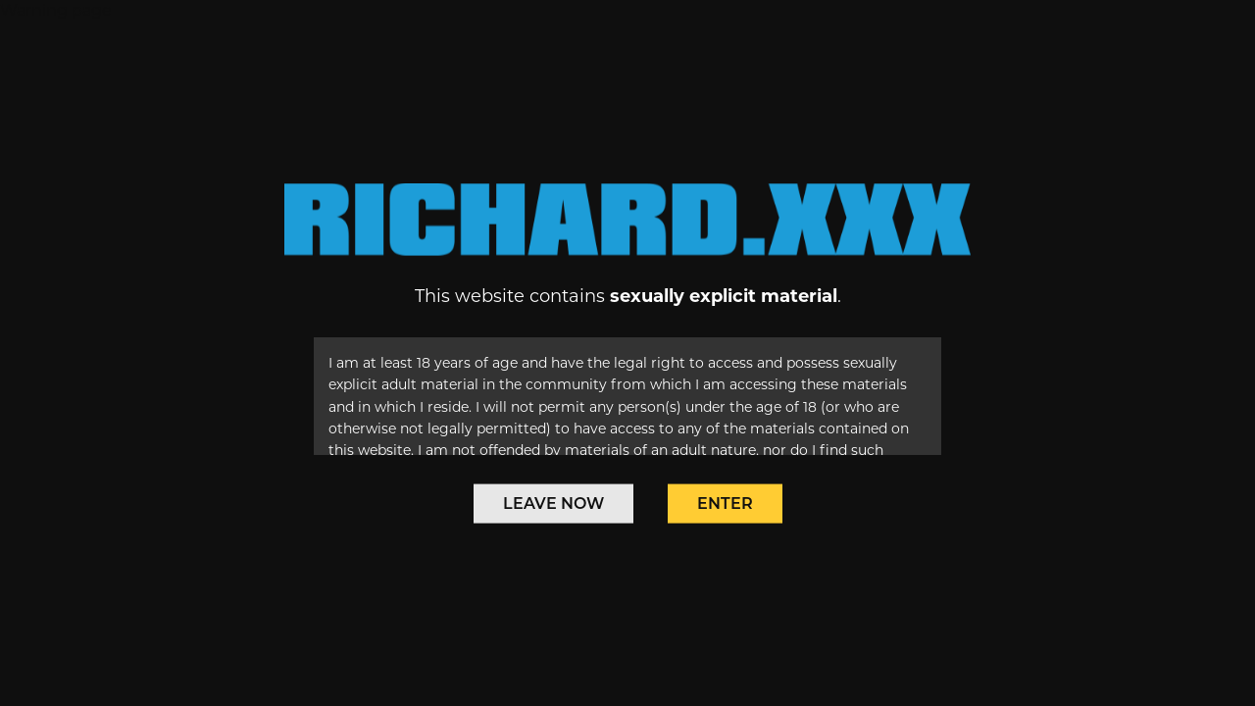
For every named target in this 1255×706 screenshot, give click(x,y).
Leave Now (553, 502)
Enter (725, 502)
